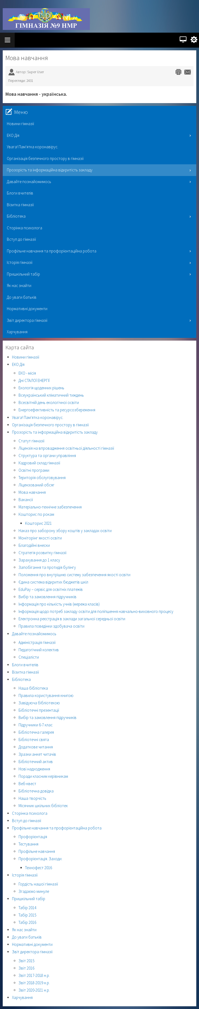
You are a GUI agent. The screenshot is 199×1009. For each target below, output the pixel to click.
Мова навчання (26, 58)
